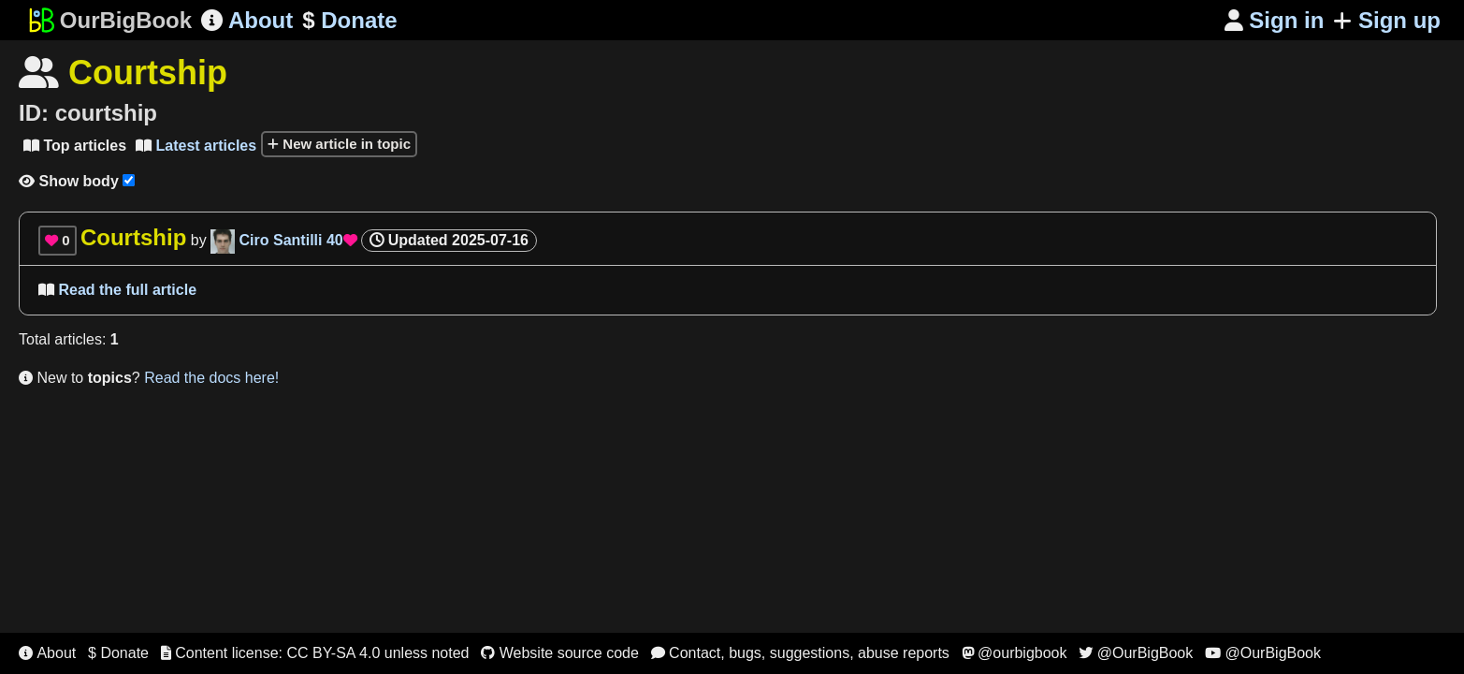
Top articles (74, 146)
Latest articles (196, 146)
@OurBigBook (1136, 653)
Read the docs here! (211, 378)
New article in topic (339, 144)
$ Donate (118, 653)
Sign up (1387, 20)
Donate (349, 20)
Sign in (1275, 20)
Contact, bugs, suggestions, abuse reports (800, 653)
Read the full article (117, 290)
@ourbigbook (1014, 653)
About (247, 20)
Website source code (560, 653)
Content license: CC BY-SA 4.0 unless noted (315, 653)
